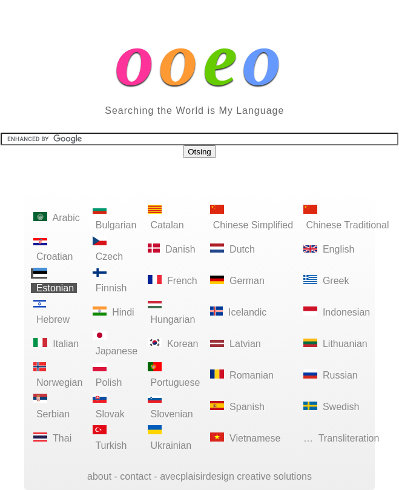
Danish (172, 249)
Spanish (238, 407)
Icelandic (238, 312)
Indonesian (337, 312)
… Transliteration (341, 438)
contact (135, 476)
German (238, 281)
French (172, 281)
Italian (56, 344)
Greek (326, 281)
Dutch (233, 249)
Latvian (235, 344)
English (329, 249)
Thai (52, 438)
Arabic (56, 218)
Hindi (113, 312)
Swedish (331, 407)
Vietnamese (245, 438)
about (99, 476)
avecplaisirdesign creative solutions (236, 476)
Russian (331, 375)
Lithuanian (336, 344)
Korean (173, 344)
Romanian (242, 375)
